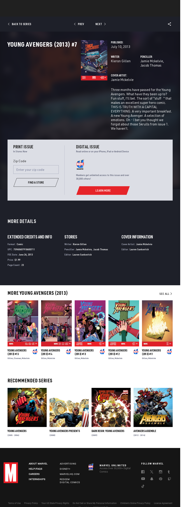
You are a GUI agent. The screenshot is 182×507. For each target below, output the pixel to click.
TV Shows (100, 12)
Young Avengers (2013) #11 (151, 342)
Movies (85, 12)
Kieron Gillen (69, 77)
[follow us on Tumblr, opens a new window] (169, 463)
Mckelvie (26, 348)
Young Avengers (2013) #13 (84, 342)
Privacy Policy (31, 494)
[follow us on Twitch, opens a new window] (169, 470)
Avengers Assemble (145, 421)
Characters (68, 12)
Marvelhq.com (70, 465)
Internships (37, 470)
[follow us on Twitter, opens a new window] (151, 463)
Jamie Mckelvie (126, 77)
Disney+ (65, 460)
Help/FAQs (35, 460)
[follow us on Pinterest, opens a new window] (160, 470)
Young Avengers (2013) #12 (117, 342)
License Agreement (163, 494)
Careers (34, 465)
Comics (50, 12)
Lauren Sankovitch (82, 244)
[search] (172, 4)
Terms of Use (14, 494)
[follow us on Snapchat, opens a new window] (151, 470)
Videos (130, 12)
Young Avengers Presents (65, 421)
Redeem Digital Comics (70, 472)
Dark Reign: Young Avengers (108, 421)
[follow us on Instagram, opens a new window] (160, 463)
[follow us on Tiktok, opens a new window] (142, 478)
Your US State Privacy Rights (55, 494)
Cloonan (17, 348)
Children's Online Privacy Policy (135, 494)
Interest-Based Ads (81, 498)
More (143, 12)
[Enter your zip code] (36, 159)
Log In (16, 4)
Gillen (10, 348)
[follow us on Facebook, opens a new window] (142, 463)
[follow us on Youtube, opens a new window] (143, 470)
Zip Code (19, 151)
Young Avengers (17, 421)
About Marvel (38, 454)
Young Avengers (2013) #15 (17, 342)
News (37, 12)
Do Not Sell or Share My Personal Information (95, 494)
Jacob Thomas (149, 77)
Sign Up (28, 4)
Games (116, 12)
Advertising (68, 454)
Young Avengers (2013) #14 (50, 342)
